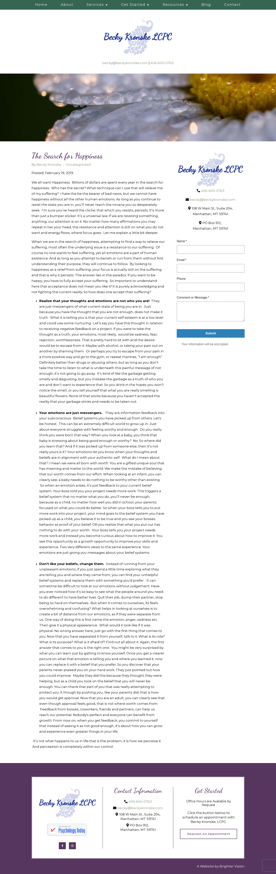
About (67, 5)
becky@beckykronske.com (125, 63)
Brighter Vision (231, 866)
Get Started (133, 5)
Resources (173, 5)
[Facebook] (62, 845)
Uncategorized (78, 164)
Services (95, 5)
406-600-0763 (162, 63)
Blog (206, 5)
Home (41, 5)
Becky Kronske (49, 164)
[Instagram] (72, 845)
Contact (232, 5)
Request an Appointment (208, 834)
